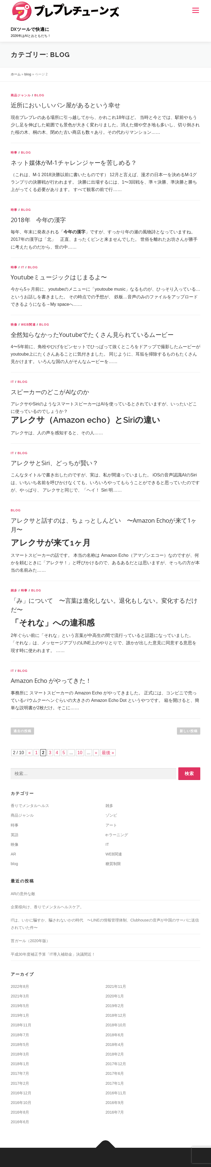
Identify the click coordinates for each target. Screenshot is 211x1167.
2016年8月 (20, 1112)
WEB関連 (28, 324)
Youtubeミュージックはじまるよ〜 (59, 277)
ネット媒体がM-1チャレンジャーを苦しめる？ (74, 162)
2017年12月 (116, 1064)
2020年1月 (115, 996)
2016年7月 (115, 1112)
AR (13, 854)
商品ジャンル (21, 95)
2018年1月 (20, 1064)
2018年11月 (21, 1025)
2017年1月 (115, 1083)
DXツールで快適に (30, 29)
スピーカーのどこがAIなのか (50, 392)
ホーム (16, 74)
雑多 (14, 590)
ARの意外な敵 (23, 893)
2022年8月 (20, 986)
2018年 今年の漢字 (38, 220)
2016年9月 (115, 1102)
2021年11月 (116, 986)
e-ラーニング (117, 835)
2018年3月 (20, 1054)
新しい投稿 (189, 731)
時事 (14, 152)
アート (111, 825)
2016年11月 (116, 1093)
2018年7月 (20, 1035)
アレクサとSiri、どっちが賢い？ (54, 463)
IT (22, 267)
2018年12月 (116, 1015)
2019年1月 (20, 1015)
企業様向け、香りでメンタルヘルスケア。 (47, 907)
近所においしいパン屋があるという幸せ (65, 105)
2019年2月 (115, 1006)
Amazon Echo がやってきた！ (51, 680)
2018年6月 (115, 1035)
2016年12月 (21, 1093)
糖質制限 (113, 863)
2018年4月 (115, 1044)
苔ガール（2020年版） (30, 941)
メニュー (195, 10)
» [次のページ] (96, 752)
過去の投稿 (22, 731)
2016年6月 (20, 1122)
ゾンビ (111, 815)
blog (27, 74)
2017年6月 (115, 1073)
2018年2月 (115, 1054)
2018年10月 (116, 1025)
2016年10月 (21, 1102)
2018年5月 (20, 1044)
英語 (14, 835)
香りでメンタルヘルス (30, 805)
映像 (14, 324)
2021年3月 (20, 996)
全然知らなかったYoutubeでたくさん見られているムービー (92, 334)
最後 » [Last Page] (108, 752)
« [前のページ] (29, 752)
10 (79, 752)
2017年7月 (20, 1073)
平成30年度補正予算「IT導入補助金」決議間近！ (53, 954)
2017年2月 (20, 1083)
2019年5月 (20, 1006)
